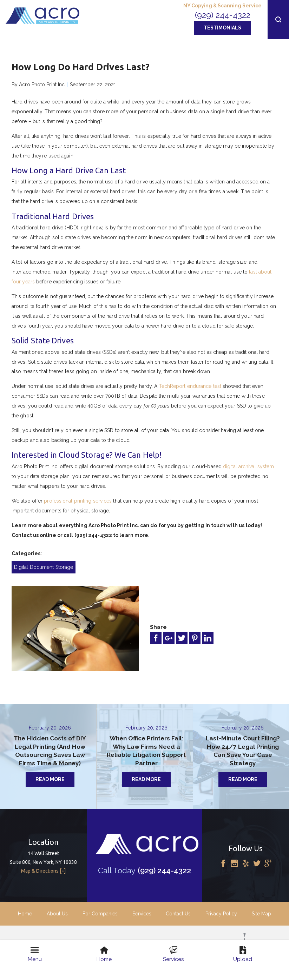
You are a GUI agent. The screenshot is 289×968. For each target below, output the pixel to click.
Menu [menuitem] (35, 954)
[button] (278, 19)
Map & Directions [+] (43, 871)
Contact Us (178, 913)
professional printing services (78, 501)
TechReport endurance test (190, 386)
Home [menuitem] (104, 954)
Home (25, 913)
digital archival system (248, 466)
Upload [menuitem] (242, 954)
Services (141, 913)
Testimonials (222, 28)
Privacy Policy (221, 913)
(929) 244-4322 (222, 15)
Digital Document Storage (43, 567)
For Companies (100, 913)
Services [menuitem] (173, 954)
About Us (57, 913)
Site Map (261, 913)
